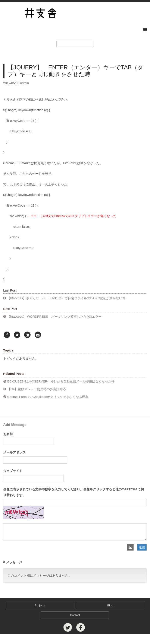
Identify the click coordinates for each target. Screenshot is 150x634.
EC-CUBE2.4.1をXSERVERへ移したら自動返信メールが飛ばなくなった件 (61, 381)
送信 (142, 547)
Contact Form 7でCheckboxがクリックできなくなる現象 (47, 397)
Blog (110, 605)
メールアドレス (14, 452)
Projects (40, 605)
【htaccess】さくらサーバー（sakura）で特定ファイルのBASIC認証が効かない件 (66, 298)
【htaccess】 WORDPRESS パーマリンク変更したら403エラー (54, 316)
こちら (24, 173)
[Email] (37, 335)
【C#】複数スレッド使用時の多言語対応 (36, 389)
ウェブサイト (12, 471)
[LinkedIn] (27, 335)
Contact (75, 615)
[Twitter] (17, 335)
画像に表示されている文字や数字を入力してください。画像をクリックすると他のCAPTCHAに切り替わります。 (73, 492)
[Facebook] (6, 335)
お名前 (8, 434)
